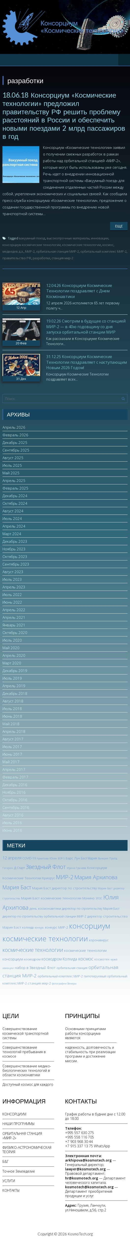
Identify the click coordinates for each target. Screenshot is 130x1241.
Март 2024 (11, 533)
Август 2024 (12, 510)
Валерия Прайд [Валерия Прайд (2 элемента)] (107, 858)
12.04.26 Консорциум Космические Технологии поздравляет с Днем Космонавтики (79, 291)
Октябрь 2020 (14, 632)
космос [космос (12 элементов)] (85, 959)
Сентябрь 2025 (15, 450)
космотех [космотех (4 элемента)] (102, 959)
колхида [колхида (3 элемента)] (28, 927)
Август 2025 (12, 457)
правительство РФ (16, 258)
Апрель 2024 (13, 526)
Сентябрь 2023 (15, 564)
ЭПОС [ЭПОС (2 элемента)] (99, 898)
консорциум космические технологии (31, 245)
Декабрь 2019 (14, 670)
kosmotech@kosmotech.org (89, 1187)
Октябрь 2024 (14, 503)
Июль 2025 (12, 465)
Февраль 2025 (15, 488)
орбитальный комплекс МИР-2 (103, 251)
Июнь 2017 (12, 754)
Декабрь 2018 (14, 693)
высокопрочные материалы (68, 238)
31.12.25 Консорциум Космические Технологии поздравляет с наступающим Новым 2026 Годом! (86, 362)
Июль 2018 (12, 708)
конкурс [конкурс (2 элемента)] (39, 927)
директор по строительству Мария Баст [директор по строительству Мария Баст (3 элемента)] (90, 908)
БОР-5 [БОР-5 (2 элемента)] (61, 858)
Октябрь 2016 (14, 799)
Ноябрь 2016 (14, 792)
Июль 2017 (12, 746)
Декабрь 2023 (14, 541)
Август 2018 (12, 700)
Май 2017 (10, 761)
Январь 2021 (13, 624)
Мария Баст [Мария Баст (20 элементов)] (16, 887)
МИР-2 (30, 251)
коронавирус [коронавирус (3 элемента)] (98, 940)
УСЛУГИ (8, 1180)
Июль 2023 (12, 579)
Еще (119, 226)
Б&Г (5, 1161)
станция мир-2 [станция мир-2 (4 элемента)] (39, 983)
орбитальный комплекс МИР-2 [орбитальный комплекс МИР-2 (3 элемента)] (60, 976)
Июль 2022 (12, 594)
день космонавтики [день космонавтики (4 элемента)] (45, 908)
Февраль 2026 (15, 434)
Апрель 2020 (13, 655)
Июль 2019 (12, 678)
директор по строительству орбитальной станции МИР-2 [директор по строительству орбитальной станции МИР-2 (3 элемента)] (44, 916)
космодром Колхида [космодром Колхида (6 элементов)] (59, 959)
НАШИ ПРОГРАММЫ (18, 1123)
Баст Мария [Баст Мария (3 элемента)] (89, 858)
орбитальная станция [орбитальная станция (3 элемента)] (72, 968)
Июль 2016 (12, 822)
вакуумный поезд (32, 238)
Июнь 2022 (12, 602)
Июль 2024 (12, 518)
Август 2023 (12, 571)
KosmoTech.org (80, 1234)
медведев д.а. (13, 251)
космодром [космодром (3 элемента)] (32, 959)
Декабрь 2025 (14, 442)
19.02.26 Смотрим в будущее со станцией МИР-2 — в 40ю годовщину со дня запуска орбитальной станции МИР (86, 326)
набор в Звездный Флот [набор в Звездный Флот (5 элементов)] (35, 967)
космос (108, 245)
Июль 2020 (12, 640)
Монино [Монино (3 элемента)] (88, 898)
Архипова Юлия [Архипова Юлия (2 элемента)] (47, 858)
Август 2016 (12, 815)
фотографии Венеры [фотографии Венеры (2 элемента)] (64, 983)
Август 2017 (12, 739)
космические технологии (81, 245)
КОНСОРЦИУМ (14, 1114)
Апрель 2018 (13, 731)
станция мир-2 (62, 258)
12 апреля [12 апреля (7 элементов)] (11, 858)
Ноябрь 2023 (14, 548)
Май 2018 (10, 723)
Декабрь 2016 (14, 784)
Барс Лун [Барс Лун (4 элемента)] (73, 858)
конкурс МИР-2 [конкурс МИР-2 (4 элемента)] (56, 927)
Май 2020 (10, 647)
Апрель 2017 (13, 769)
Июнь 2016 (12, 830)
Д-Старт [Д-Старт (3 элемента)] (19, 868)
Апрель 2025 (13, 480)
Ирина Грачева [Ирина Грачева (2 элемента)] (76, 868)
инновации (99, 238)
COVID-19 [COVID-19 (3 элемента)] (29, 858)
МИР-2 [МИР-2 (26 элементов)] (64, 877)
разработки (41, 258)
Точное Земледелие (18, 1171)
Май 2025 (10, 472)
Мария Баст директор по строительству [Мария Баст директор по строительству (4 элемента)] (64, 888)
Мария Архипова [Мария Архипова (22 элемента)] (95, 877)
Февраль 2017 (15, 777)
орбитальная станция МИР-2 (57, 251)
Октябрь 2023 (14, 556)
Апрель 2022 (13, 609)
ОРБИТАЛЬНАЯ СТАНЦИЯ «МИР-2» (22, 1135)
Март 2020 (11, 662)
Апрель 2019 (13, 685)
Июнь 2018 (12, 716)
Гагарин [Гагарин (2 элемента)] (7, 868)
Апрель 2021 (13, 617)
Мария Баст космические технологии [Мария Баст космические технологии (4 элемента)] (51, 898)
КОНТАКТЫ (11, 1190)
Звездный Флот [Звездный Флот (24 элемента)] (46, 867)
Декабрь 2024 (14, 495)
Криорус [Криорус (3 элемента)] (48, 878)
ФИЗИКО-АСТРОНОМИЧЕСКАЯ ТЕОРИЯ (26, 1149)
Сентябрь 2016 (15, 807)
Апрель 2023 (13, 586)
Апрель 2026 (13, 427)
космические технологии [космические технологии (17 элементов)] (32, 949)
